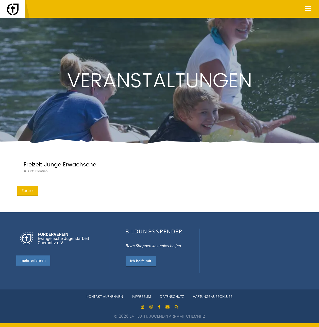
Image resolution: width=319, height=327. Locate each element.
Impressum (141, 297)
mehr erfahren (33, 260)
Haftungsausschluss (212, 297)
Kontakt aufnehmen (105, 297)
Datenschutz (172, 297)
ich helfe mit (141, 261)
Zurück (27, 190)
